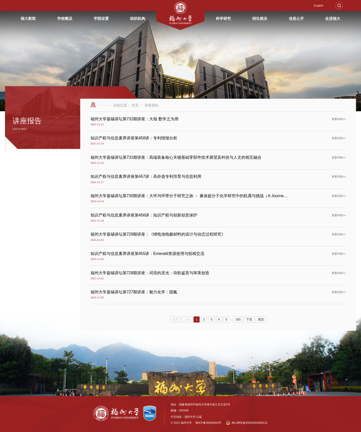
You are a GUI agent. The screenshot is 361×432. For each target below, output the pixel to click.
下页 (249, 319)
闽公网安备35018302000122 (246, 422)
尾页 (261, 319)
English (318, 5)
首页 (135, 105)
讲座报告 (152, 105)
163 (237, 319)
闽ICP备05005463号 (208, 422)
